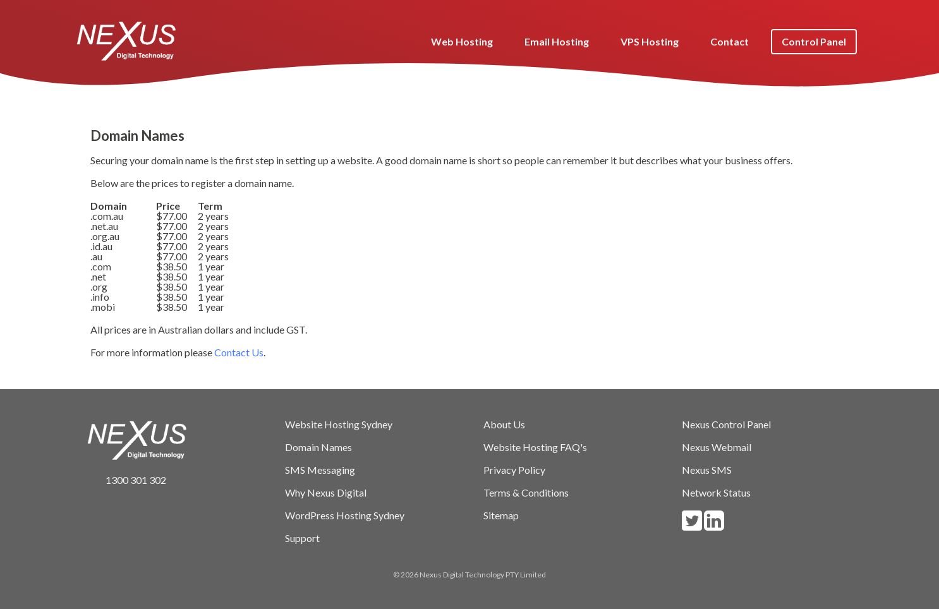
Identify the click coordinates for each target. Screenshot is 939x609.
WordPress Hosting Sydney (344, 515)
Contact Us (239, 352)
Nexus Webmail (716, 447)
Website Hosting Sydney (338, 424)
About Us (504, 424)
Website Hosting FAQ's (535, 447)
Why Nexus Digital (326, 492)
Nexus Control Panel (726, 424)
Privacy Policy (514, 470)
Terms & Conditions (526, 492)
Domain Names (318, 447)
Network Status (716, 492)
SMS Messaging (320, 470)
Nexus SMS (707, 470)
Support (302, 538)
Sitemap (501, 515)
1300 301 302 (126, 480)
